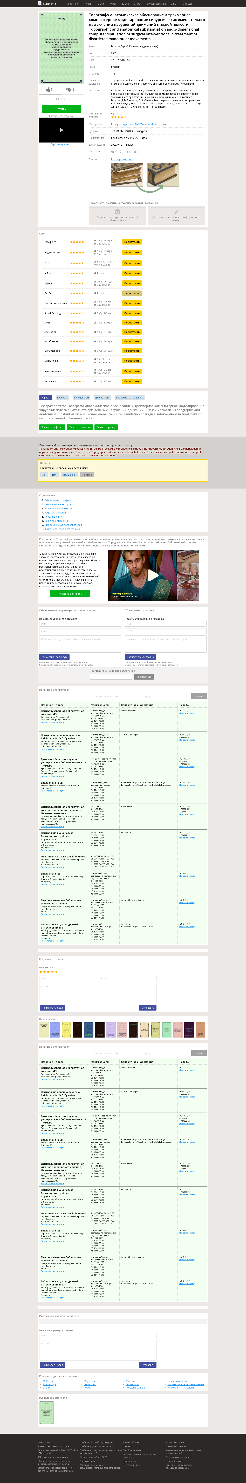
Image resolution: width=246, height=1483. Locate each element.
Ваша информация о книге (56, 1330)
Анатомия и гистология (181, 1387)
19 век (112, 3)
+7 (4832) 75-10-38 (187, 761)
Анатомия (90, 1384)
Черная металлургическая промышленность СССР (179, 1466)
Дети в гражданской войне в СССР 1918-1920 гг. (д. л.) (58, 1452)
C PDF (174, 3)
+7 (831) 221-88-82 (187, 811)
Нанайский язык (131, 1442)
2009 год (48, 1381)
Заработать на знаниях (130, 397)
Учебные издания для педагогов (96, 1446)
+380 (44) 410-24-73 (188, 737)
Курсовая (128, 124)
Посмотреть (132, 241)
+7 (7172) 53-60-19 (187, 710)
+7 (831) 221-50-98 (187, 809)
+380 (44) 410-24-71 (188, 734)
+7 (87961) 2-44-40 (187, 900)
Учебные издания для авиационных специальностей (184, 1452)
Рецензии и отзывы (55, 512)
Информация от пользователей (63, 524)
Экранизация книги (61, 132)
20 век (125, 3)
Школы (126, 1446)
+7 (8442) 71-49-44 (187, 924)
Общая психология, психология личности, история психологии (54, 1462)
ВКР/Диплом (142, 124)
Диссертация (158, 124)
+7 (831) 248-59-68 (187, 806)
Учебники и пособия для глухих (96, 1442)
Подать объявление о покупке (58, 618)
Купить (61, 108)
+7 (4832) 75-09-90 (187, 758)
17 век (87, 3)
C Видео (188, 3)
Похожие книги (53, 516)
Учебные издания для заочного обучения (139, 1456)
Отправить (147, 1007)
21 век (137, 3)
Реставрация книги (122, 159)
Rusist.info (49, 3)
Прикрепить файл (52, 1007)
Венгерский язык (131, 1465)
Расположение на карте (52, 722)
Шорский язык (173, 1461)
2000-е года (49, 1384)
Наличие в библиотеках (58, 508)
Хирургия (89, 1381)
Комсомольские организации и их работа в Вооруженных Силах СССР (56, 1469)
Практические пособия (177, 1457)
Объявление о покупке (57, 500)
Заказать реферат (52, 427)
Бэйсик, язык (129, 1461)
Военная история (175, 1442)
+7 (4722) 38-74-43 (187, 832)
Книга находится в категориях (62, 529)
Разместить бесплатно (140, 657)
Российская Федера (176, 1446)
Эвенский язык (87, 1461)
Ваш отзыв (46, 967)
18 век (100, 3)
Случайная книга (156, 3)
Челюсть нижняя (177, 1381)
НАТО (87, 1387)
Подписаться (144, 676)
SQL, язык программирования (53, 1457)
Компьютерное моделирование (186, 1384)
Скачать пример (106, 427)
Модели (130, 1381)
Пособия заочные (132, 1450)
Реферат (116, 124)
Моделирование (135, 1387)
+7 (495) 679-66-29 (187, 782)
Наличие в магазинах (56, 520)
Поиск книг (72, 3)
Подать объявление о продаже (144, 618)
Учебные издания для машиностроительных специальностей (100, 1466)
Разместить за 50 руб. (54, 657)
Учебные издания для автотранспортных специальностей (101, 1452)
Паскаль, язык (45, 1442)
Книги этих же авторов (57, 504)
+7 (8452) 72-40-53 (187, 873)
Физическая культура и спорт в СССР (56, 1446)
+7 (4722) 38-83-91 (187, 835)
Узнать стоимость (80, 427)
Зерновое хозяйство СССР (93, 1457)
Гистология (132, 1384)
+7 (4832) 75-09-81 (187, 764)
